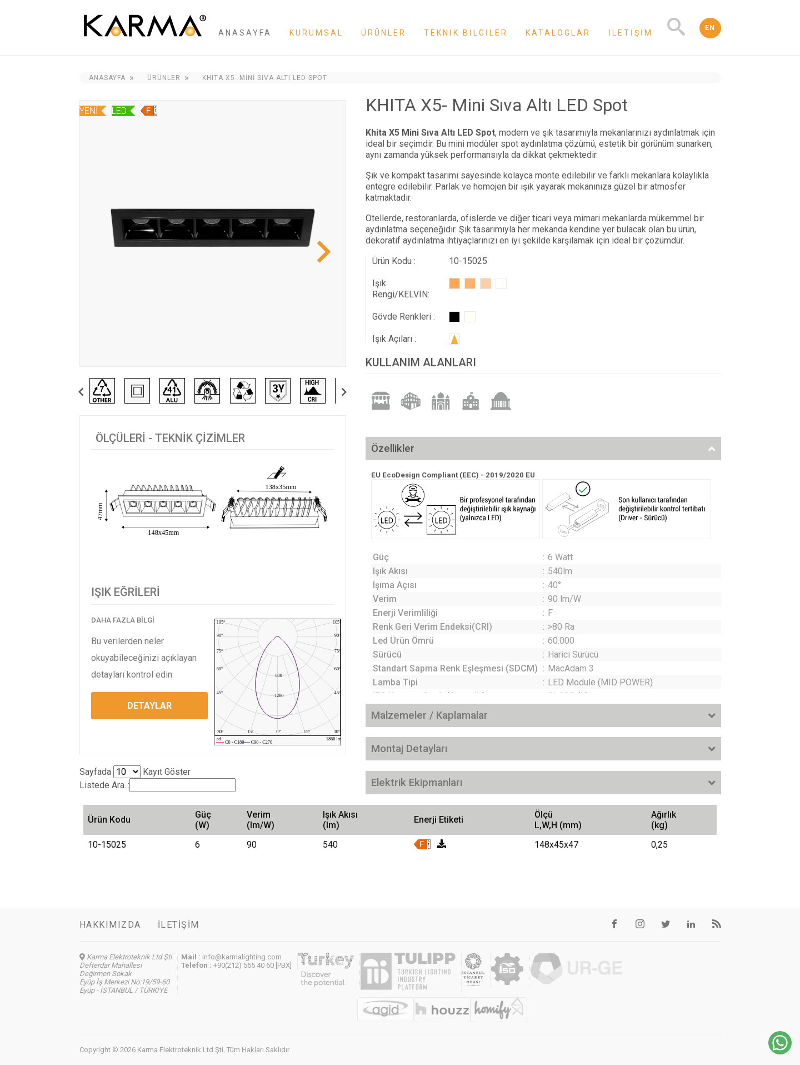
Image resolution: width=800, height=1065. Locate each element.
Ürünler (383, 32)
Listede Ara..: (157, 785)
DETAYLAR (149, 705)
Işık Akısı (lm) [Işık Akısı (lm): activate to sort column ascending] (340, 819)
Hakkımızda (110, 924)
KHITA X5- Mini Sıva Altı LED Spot (264, 78)
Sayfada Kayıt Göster (135, 772)
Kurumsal (316, 32)
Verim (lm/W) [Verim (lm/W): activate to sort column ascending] (260, 819)
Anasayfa (245, 32)
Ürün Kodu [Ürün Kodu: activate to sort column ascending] (109, 819)
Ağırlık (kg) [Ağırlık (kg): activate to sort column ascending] (663, 819)
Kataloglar (558, 32)
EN (710, 28)
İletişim (630, 32)
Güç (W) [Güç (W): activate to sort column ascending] (203, 819)
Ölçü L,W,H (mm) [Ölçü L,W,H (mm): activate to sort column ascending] (558, 819)
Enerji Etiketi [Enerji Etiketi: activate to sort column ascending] (438, 819)
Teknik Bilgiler (466, 32)
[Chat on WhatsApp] (780, 1051)
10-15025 (107, 844)
